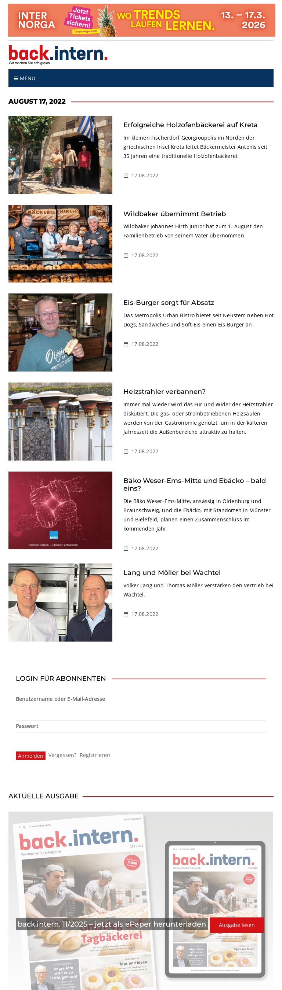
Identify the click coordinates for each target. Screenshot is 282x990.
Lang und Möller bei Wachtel (172, 573)
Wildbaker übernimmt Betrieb (174, 214)
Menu (25, 78)
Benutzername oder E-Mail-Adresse (60, 698)
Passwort (27, 726)
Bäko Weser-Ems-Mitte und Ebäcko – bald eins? (194, 485)
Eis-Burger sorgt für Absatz (168, 303)
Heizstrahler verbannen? (164, 392)
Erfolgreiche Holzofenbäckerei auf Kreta (190, 125)
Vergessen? (62, 754)
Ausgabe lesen (237, 924)
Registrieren (95, 754)
